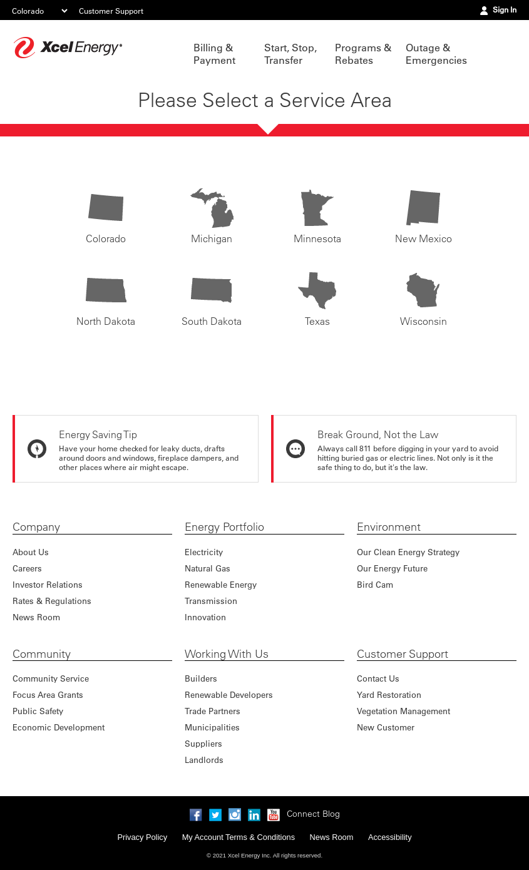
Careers (27, 568)
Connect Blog (313, 813)
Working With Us (227, 654)
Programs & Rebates (363, 53)
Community (42, 654)
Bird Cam (375, 584)
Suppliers (203, 743)
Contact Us (378, 678)
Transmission (211, 600)
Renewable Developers (229, 694)
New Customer (385, 727)
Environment (389, 527)
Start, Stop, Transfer (290, 53)
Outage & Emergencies (435, 53)
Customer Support (111, 11)
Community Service (51, 678)
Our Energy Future (392, 568)
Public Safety (38, 710)
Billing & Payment (214, 53)
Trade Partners (212, 710)
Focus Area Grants (48, 694)
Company (36, 527)
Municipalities (212, 727)
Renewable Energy (221, 584)
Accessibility (390, 837)
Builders (201, 678)
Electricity (204, 551)
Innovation (205, 617)
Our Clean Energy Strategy (408, 551)
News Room (36, 617)
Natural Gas (207, 568)
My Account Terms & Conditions (238, 837)
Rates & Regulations (52, 600)
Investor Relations (48, 584)
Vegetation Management (403, 710)
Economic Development (59, 727)
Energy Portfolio (224, 527)
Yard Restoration (389, 694)
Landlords (204, 759)
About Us (31, 551)
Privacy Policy (142, 837)
